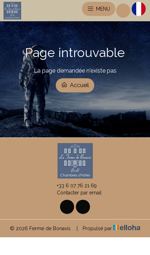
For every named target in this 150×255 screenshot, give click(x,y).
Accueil (75, 85)
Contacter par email (75, 192)
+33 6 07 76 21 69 (73, 185)
